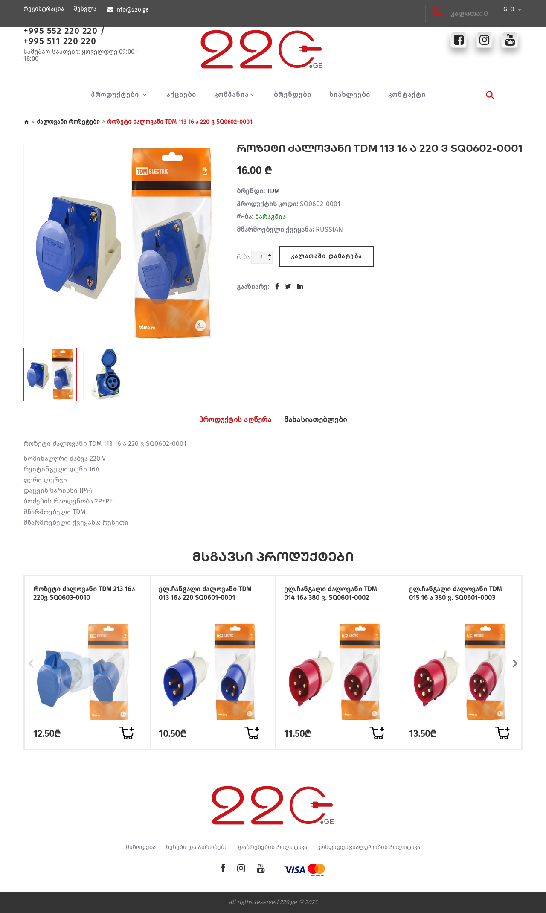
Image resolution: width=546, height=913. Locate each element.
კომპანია (231, 95)
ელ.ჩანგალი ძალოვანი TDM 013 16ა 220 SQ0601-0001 (209, 594)
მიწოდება (141, 847)
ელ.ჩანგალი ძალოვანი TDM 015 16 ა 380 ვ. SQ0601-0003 (459, 594)
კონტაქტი (407, 95)
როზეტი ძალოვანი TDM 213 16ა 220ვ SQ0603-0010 (81, 594)
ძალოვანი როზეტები (68, 121)
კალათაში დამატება (326, 255)
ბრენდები (292, 95)
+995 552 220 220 (60, 31)
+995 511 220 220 (59, 41)
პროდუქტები (116, 95)
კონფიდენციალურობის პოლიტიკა (368, 847)
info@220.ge (131, 9)
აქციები (181, 95)
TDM (273, 191)
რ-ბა (243, 256)
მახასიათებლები (321, 420)
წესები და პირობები (197, 847)
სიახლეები (349, 95)
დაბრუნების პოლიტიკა (272, 847)
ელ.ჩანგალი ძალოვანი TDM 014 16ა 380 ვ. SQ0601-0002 (334, 594)
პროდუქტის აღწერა (230, 420)
